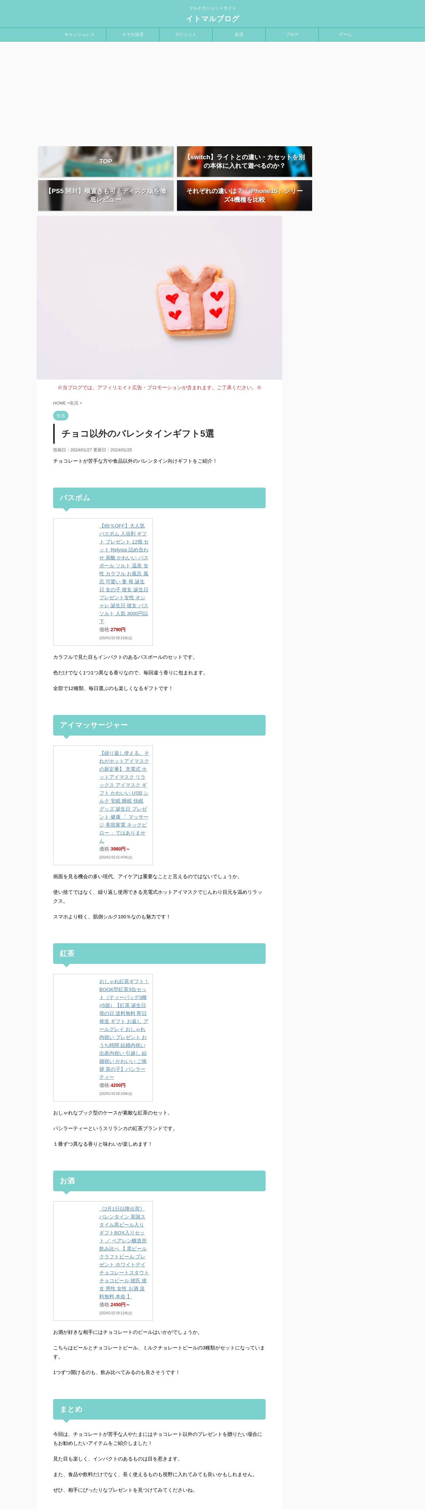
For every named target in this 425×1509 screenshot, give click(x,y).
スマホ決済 (132, 34)
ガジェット (186, 34)
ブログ (292, 34)
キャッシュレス (79, 34)
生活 (239, 34)
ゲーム (345, 34)
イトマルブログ (212, 19)
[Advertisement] (212, 91)
